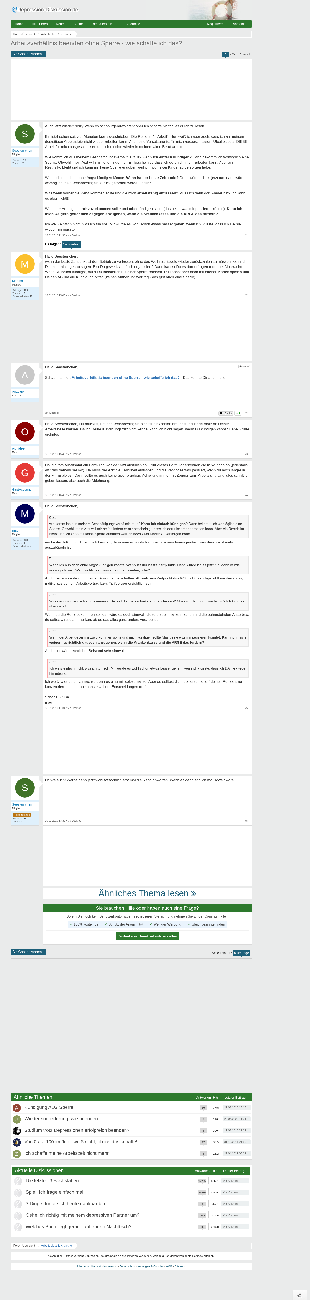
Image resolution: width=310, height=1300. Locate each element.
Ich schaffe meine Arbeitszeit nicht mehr (67, 1153)
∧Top (299, 1295)
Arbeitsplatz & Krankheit (57, 1245)
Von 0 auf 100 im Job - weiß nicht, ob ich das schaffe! (81, 1141)
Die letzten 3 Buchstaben (52, 1180)
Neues (60, 24)
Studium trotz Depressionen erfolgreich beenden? (77, 1130)
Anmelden (240, 24)
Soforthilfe (132, 24)
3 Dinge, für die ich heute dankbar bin (65, 1203)
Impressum (110, 1266)
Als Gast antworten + (29, 54)
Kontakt (96, 1266)
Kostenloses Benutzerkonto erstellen (147, 936)
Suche (78, 24)
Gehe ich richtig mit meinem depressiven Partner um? (83, 1215)
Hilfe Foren (40, 24)
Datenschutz (128, 1266)
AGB (169, 1266)
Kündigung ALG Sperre (49, 1107)
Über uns (83, 1266)
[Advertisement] (131, 89)
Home (19, 24)
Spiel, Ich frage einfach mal (54, 1192)
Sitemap (180, 1266)
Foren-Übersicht (24, 1245)
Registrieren (216, 24)
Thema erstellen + (104, 24)
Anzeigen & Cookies (151, 1266)
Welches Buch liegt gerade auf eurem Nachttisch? (79, 1226)
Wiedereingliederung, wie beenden (61, 1118)
